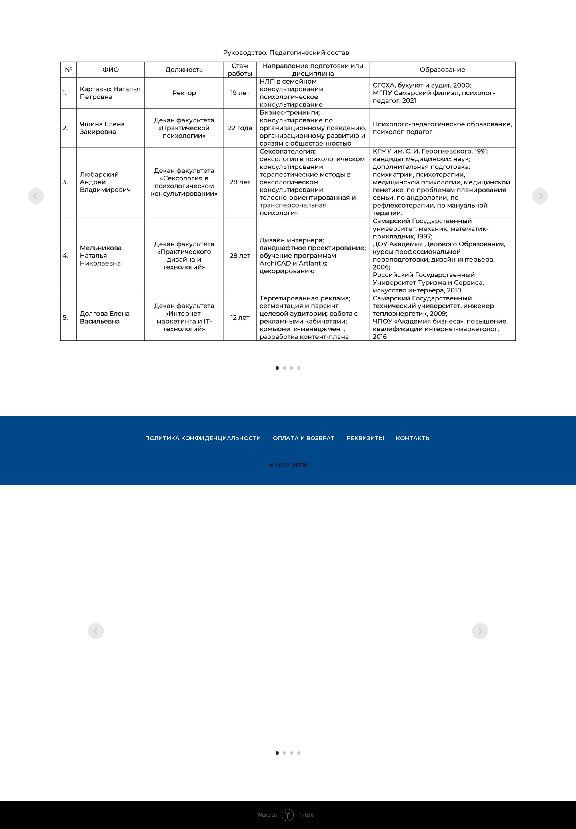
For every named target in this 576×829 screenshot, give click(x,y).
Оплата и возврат (304, 438)
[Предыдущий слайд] (36, 196)
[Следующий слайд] (540, 196)
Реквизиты (365, 438)
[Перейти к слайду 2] (284, 368)
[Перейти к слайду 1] (277, 368)
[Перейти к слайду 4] (298, 368)
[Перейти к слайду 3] (291, 368)
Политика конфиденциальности (203, 438)
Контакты (413, 438)
